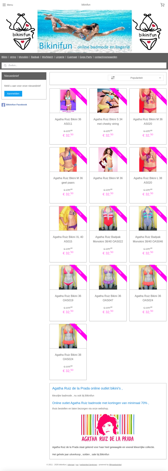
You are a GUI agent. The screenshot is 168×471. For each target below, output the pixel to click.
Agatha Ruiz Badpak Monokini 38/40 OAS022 (108, 239)
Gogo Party (86, 57)
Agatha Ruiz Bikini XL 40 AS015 (68, 239)
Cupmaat (72, 57)
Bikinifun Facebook (14, 105)
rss (77, 465)
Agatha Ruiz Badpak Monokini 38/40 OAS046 (148, 239)
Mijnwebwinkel (115, 465)
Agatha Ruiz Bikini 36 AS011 (68, 121)
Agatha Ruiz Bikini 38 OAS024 (68, 357)
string (13, 57)
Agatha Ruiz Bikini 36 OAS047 (108, 298)
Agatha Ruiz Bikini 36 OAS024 (148, 298)
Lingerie (60, 57)
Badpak (35, 57)
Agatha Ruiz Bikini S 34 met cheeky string (108, 121)
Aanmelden (13, 93)
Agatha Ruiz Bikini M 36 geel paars (68, 180)
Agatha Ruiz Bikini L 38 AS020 (148, 180)
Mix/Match (47, 57)
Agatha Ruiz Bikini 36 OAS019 (68, 298)
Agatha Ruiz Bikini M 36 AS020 (148, 121)
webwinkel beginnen (88, 465)
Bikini (4, 57)
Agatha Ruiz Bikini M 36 (108, 178)
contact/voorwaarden (106, 57)
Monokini (23, 57)
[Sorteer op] (136, 78)
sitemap (71, 465)
